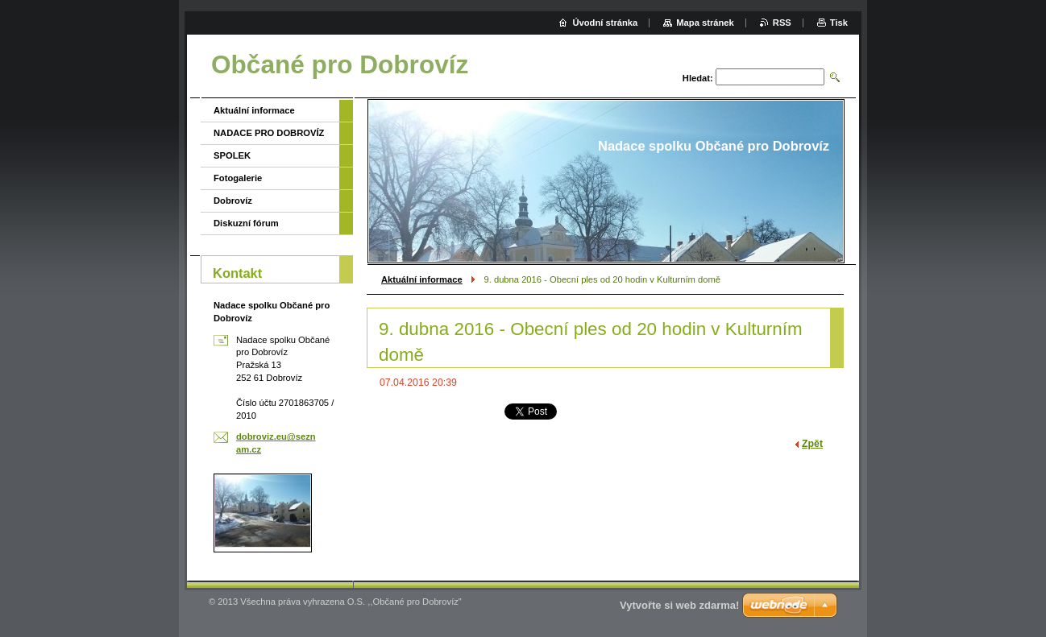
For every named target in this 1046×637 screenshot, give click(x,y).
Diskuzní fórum (246, 223)
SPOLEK (232, 155)
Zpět (812, 443)
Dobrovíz (233, 200)
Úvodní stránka (604, 22)
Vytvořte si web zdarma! (679, 605)
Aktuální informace (422, 279)
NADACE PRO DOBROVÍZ (269, 133)
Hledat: (698, 78)
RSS (782, 22)
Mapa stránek (705, 22)
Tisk (839, 22)
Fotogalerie (238, 178)
